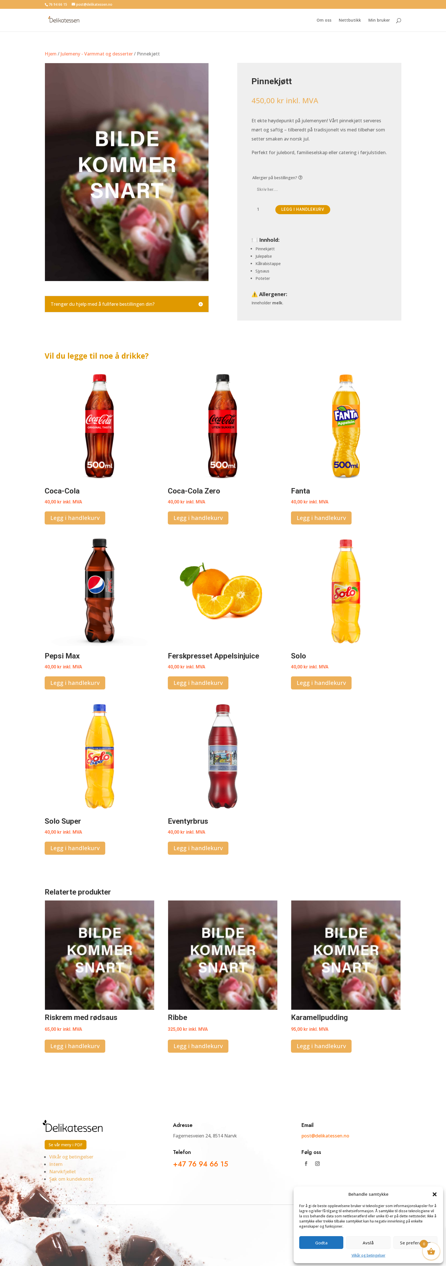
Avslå (368, 1243)
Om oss (324, 20)
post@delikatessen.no (326, 1136)
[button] (434, 1194)
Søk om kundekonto (71, 1179)
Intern (56, 1164)
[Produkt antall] (260, 210)
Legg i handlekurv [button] (75, 518)
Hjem (51, 54)
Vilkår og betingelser (368, 1255)
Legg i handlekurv (302, 209)
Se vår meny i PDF (65, 1144)
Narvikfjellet (62, 1171)
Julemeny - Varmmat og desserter (97, 54)
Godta (321, 1243)
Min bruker (379, 20)
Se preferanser (415, 1243)
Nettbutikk (350, 20)
